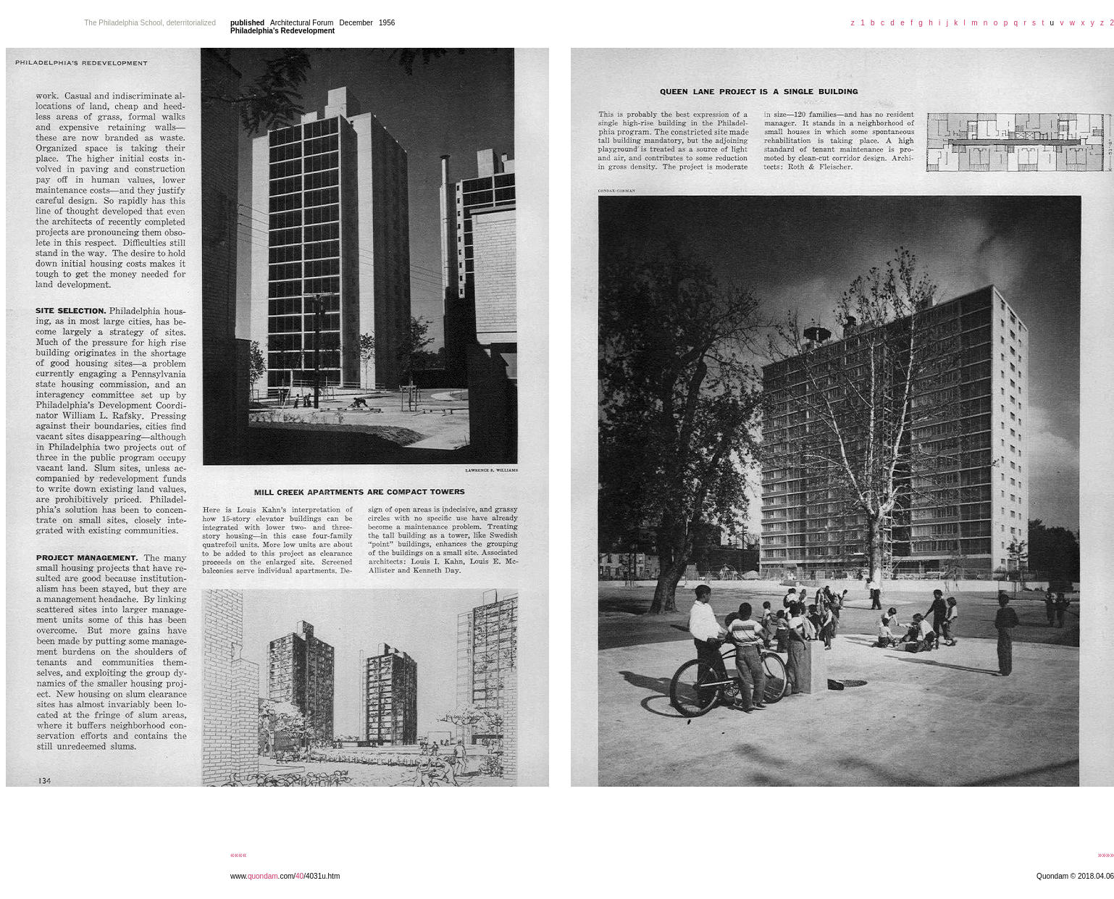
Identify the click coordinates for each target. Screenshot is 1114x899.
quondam (263, 876)
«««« (238, 855)
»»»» (1106, 855)
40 (299, 876)
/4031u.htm (321, 876)
